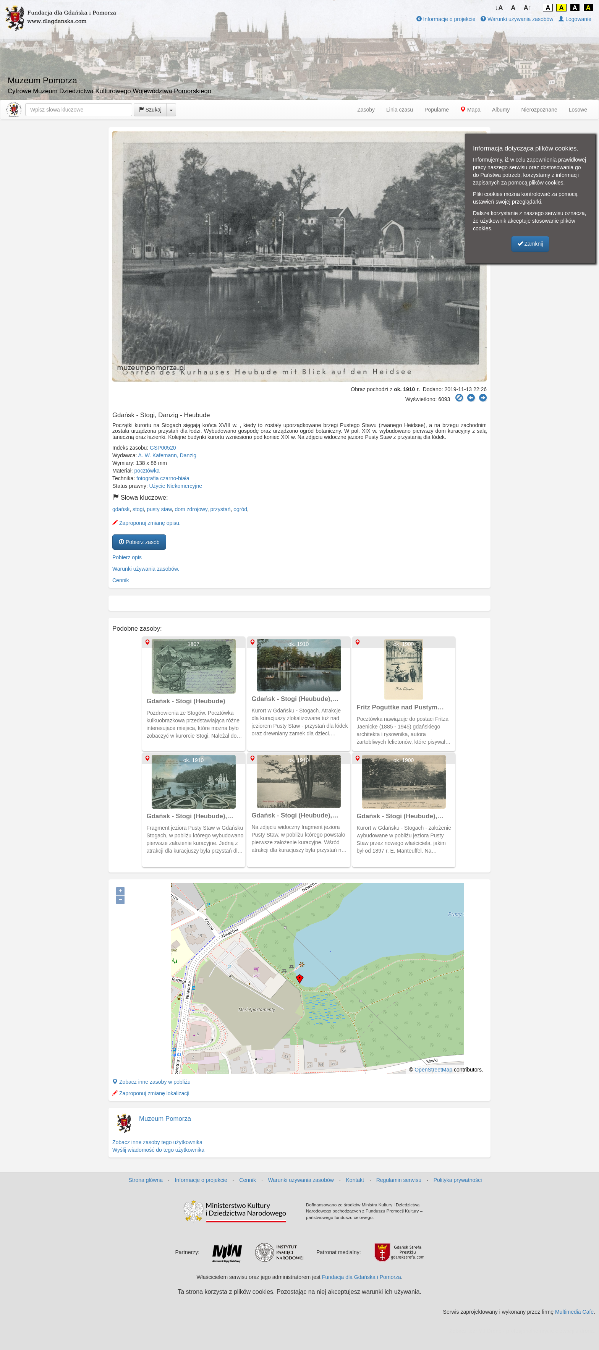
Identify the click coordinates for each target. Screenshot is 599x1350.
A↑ (528, 7)
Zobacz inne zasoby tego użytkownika (157, 1142)
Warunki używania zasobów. (145, 569)
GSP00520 (163, 448)
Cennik (120, 580)
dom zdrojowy (191, 509)
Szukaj (150, 110)
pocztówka (147, 471)
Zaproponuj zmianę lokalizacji (150, 1093)
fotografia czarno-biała (162, 478)
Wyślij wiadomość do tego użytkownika (158, 1150)
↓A (499, 7)
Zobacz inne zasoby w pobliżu (151, 1082)
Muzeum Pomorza (165, 1118)
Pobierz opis (127, 557)
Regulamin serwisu (398, 1180)
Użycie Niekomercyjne (175, 486)
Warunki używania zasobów (517, 19)
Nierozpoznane (539, 110)
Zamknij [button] (530, 244)
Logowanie (575, 19)
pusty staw (159, 509)
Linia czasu (399, 110)
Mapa (470, 110)
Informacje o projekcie (446, 19)
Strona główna (146, 1180)
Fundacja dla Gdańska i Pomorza (361, 1277)
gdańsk (121, 509)
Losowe (578, 110)
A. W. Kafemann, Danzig (167, 455)
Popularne (436, 110)
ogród (240, 509)
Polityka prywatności (458, 1180)
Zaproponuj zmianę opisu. (146, 523)
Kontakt (355, 1180)
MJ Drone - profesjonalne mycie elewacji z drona (536, 1331)
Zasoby (366, 110)
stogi (138, 509)
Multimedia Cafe (574, 1312)
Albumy (501, 110)
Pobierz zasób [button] (139, 542)
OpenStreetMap (433, 1070)
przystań (220, 509)
